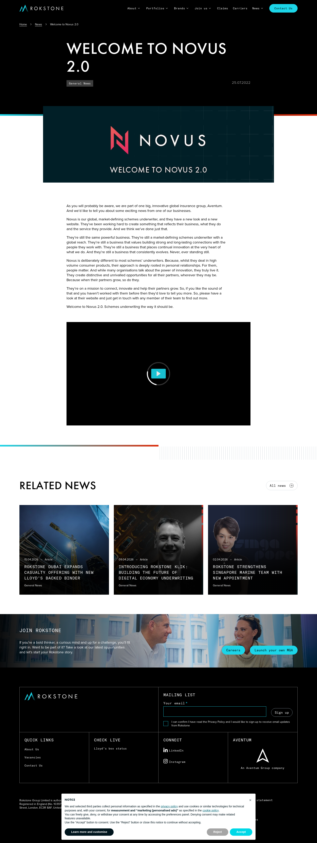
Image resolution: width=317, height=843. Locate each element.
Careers (232, 650)
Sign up (282, 712)
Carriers (240, 8)
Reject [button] (217, 831)
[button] (250, 800)
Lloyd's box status (110, 748)
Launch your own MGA (273, 650)
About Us (31, 749)
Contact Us (283, 8)
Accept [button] (241, 831)
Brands (179, 8)
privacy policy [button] (169, 806)
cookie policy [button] (211, 810)
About (131, 8)
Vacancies (32, 757)
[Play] (158, 373)
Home (23, 24)
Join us (201, 8)
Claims (222, 8)
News (256, 8)
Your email (174, 703)
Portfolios (155, 8)
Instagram (174, 761)
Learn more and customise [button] (89, 831)
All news (281, 485)
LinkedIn (173, 750)
